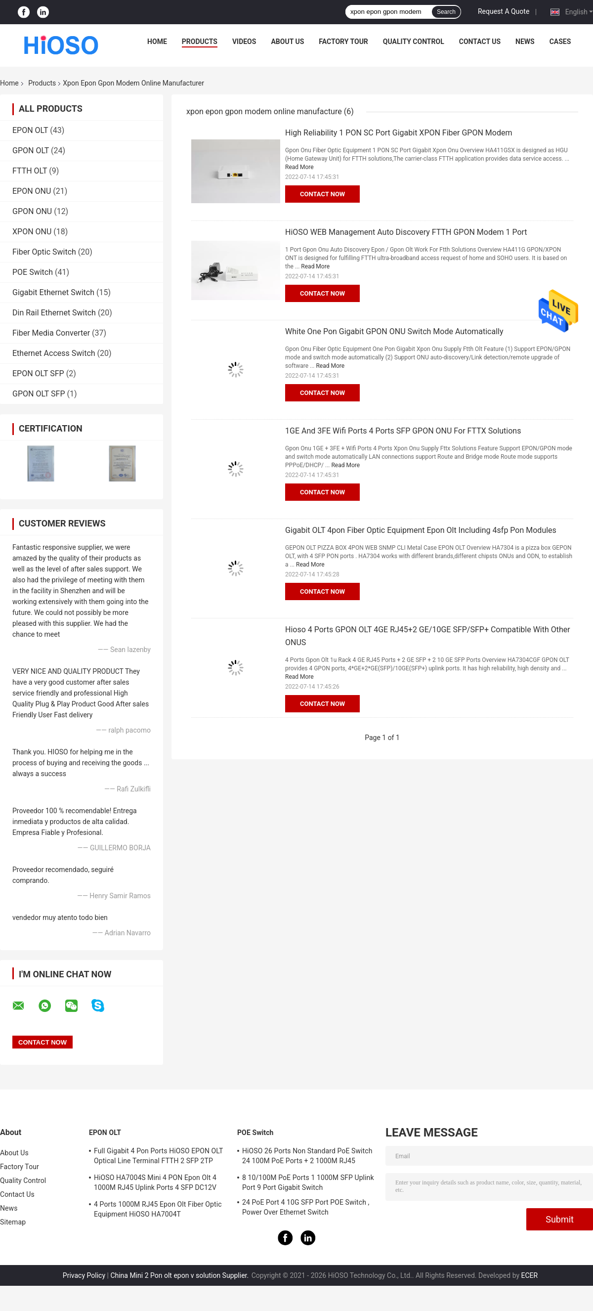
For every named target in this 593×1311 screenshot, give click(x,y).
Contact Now (322, 194)
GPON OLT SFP (38, 393)
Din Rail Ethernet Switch (54, 312)
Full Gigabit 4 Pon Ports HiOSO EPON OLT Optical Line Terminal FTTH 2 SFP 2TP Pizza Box (158, 1157)
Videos (244, 41)
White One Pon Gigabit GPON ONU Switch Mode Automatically (394, 331)
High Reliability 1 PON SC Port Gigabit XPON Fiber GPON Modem (398, 132)
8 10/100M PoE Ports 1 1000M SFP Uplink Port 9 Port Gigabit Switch (308, 1182)
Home (157, 41)
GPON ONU (32, 211)
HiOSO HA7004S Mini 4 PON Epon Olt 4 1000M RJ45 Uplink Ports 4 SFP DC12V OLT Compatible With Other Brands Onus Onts (156, 1184)
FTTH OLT (29, 170)
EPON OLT (30, 130)
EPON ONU (31, 191)
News (525, 41)
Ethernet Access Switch (53, 353)
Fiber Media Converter (51, 333)
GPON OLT (30, 150)
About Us (287, 41)
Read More (299, 167)
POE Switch (32, 272)
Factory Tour (343, 41)
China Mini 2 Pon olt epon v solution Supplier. (180, 1275)
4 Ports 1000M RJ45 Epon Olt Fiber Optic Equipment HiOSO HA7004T (158, 1209)
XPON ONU (31, 231)
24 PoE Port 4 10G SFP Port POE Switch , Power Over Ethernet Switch (305, 1207)
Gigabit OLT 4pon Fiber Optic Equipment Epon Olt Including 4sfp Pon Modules (420, 530)
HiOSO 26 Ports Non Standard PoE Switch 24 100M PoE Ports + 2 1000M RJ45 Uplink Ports (307, 1157)
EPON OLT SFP (38, 373)
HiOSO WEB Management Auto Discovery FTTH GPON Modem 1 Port (406, 232)
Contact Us (480, 41)
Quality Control (413, 41)
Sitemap (13, 1222)
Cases (560, 41)
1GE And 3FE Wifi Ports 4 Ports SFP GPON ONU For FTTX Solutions (403, 431)
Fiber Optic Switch (44, 252)
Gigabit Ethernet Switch (53, 292)
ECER (529, 1275)
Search (446, 11)
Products (199, 41)
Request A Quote (503, 11)
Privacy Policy (84, 1275)
